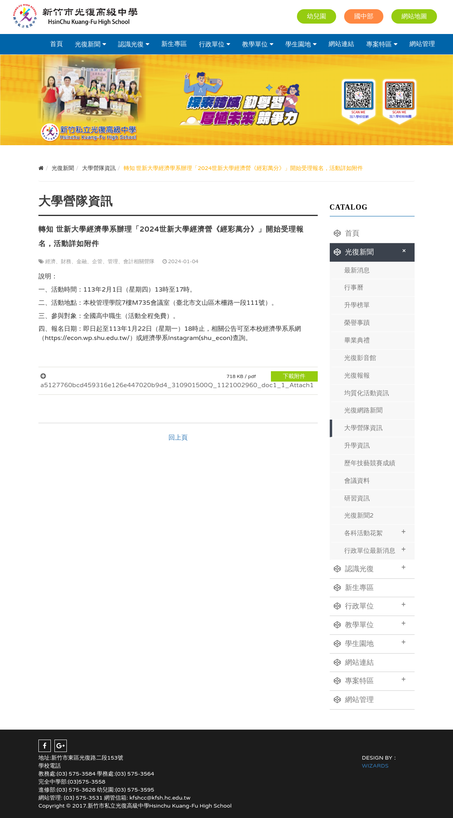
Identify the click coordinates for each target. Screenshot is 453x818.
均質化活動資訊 (366, 393)
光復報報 (357, 376)
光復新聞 (87, 44)
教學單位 (255, 44)
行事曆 (353, 288)
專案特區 (379, 44)
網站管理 (422, 44)
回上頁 (178, 438)
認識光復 (131, 44)
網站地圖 (414, 16)
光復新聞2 (359, 516)
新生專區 (174, 44)
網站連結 (341, 44)
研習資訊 (357, 498)
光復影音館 (360, 358)
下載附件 (294, 376)
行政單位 (211, 44)
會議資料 (357, 481)
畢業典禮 (357, 340)
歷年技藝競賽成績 (369, 463)
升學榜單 (357, 305)
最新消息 (357, 270)
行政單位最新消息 (375, 550)
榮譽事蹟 (357, 323)
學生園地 (298, 44)
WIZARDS (375, 765)
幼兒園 (316, 16)
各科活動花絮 (375, 532)
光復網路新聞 (363, 410)
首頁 (56, 44)
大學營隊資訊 (363, 428)
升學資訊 (357, 446)
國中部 (363, 16)
